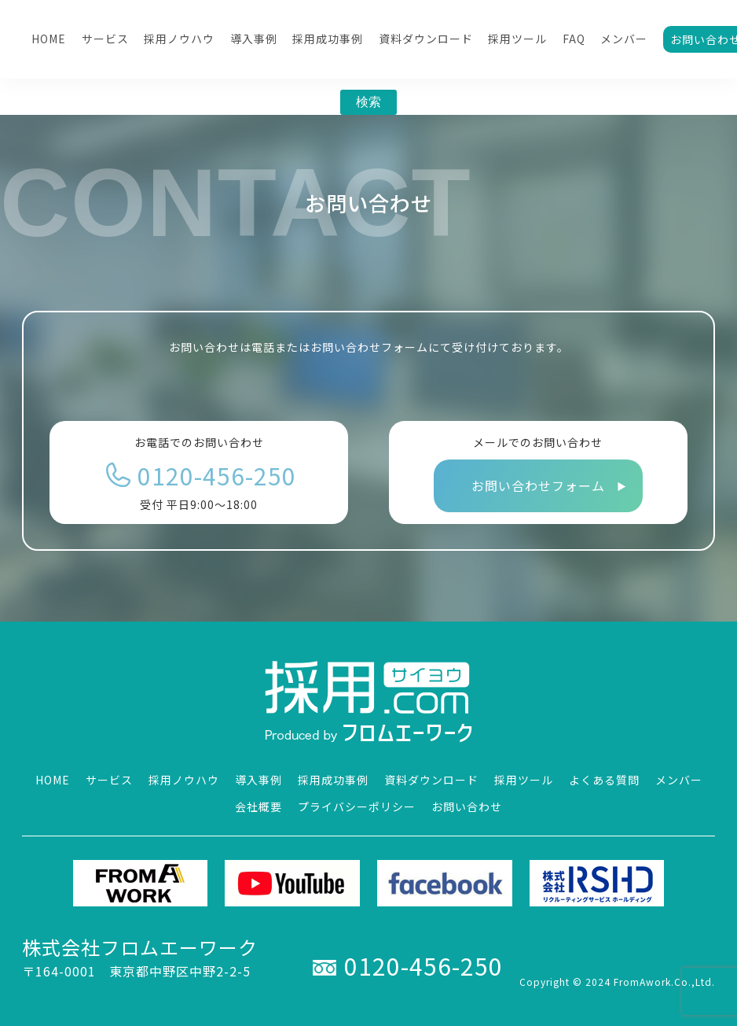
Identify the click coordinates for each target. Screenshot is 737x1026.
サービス (105, 38)
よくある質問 (604, 780)
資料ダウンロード (426, 38)
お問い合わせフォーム (538, 485)
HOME (48, 38)
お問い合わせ (466, 806)
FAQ (574, 38)
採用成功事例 (327, 38)
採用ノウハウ (179, 38)
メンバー (623, 38)
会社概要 (258, 806)
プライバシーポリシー (357, 806)
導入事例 (253, 38)
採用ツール (517, 38)
